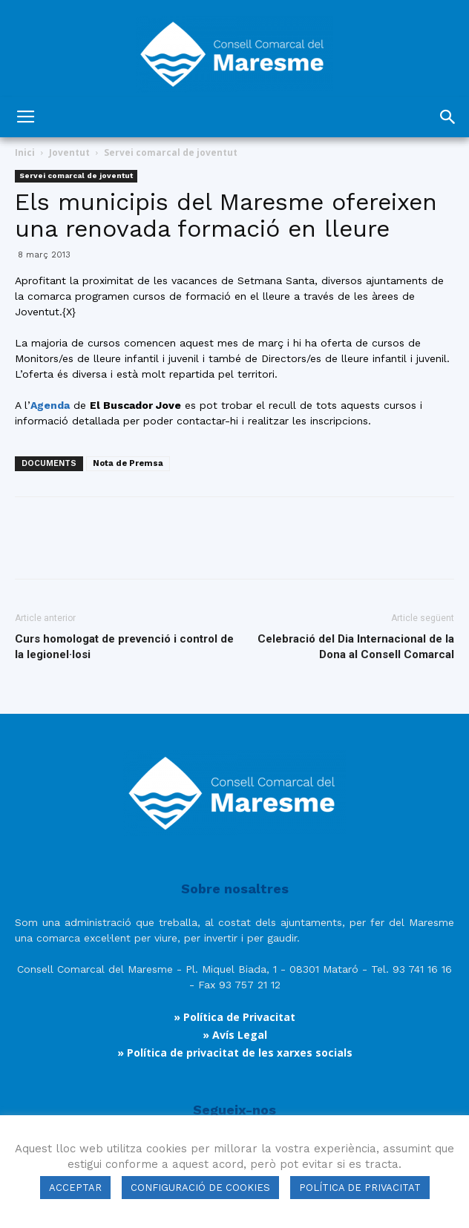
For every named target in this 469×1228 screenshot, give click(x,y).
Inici (25, 152)
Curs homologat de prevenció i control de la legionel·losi (124, 646)
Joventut (69, 152)
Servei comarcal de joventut (170, 152)
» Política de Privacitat (234, 1017)
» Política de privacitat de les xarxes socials (234, 1052)
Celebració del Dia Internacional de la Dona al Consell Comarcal (356, 646)
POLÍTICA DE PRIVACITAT (360, 1187)
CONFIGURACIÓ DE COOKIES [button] (200, 1187)
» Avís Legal (235, 1035)
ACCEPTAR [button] (75, 1187)
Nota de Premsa (128, 463)
